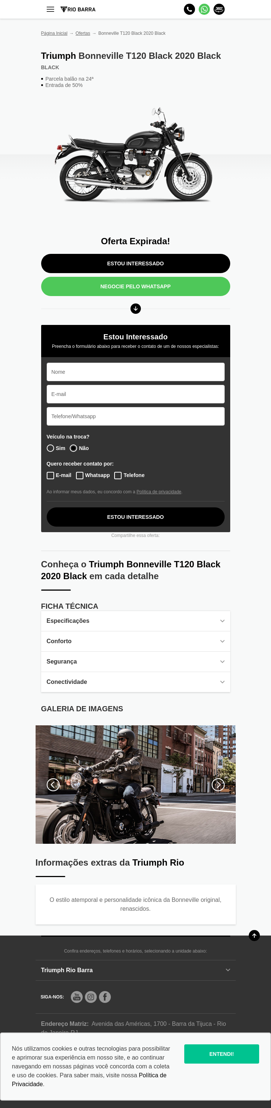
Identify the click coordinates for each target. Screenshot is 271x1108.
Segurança (136, 661)
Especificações (136, 621)
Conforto (136, 641)
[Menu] (50, 9)
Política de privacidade (158, 491)
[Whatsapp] (204, 9)
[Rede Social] (77, 997)
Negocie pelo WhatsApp (135, 286)
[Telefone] (189, 9)
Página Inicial (54, 33)
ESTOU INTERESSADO (135, 263)
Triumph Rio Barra (135, 970)
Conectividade (136, 682)
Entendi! (221, 1054)
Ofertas (83, 33)
